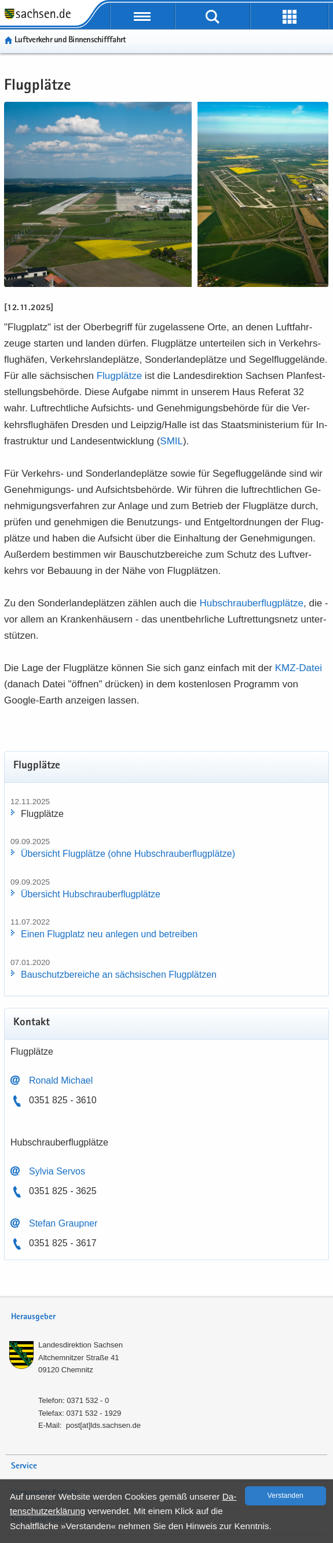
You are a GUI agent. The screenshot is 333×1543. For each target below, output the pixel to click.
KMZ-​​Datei (298, 667)
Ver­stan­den (285, 1496)
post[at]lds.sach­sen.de (103, 1425)
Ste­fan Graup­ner (63, 1223)
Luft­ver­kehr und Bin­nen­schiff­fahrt (70, 40)
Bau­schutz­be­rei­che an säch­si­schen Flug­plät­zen (119, 974)
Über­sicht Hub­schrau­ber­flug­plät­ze (90, 894)
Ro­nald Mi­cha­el (61, 1080)
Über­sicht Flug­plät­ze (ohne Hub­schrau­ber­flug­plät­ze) (128, 854)
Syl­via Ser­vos (57, 1171)
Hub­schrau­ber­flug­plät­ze (251, 603)
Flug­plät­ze (119, 375)
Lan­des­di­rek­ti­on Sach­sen (80, 1345)
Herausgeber (33, 1317)
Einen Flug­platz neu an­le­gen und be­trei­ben (109, 934)
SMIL (171, 441)
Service (24, 1466)
